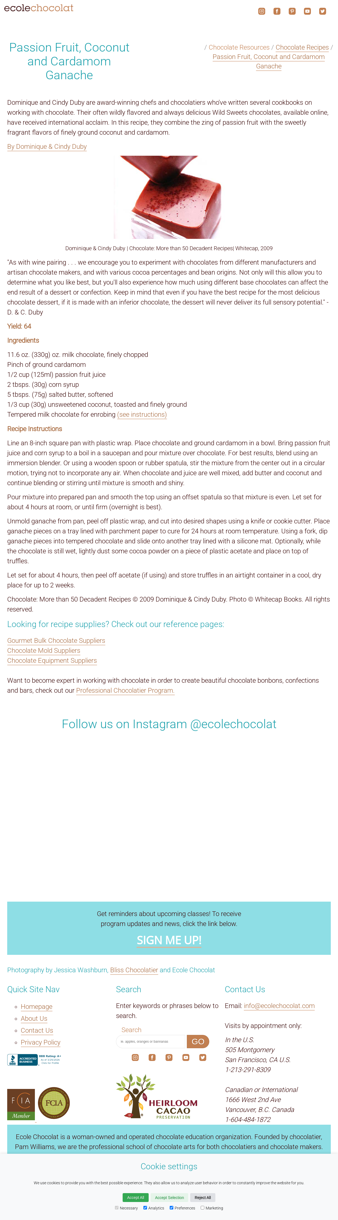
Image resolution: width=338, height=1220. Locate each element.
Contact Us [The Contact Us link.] (37, 1030)
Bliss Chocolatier (134, 970)
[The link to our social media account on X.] (202, 1059)
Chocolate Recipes (302, 47)
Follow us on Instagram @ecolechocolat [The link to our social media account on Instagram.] (169, 724)
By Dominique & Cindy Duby (47, 146)
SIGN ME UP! (169, 940)
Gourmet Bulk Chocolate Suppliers (56, 640)
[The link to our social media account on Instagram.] (135, 1059)
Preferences (182, 1208)
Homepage (36, 1007)
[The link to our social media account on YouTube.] (185, 1059)
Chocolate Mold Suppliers (43, 650)
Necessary (126, 1208)
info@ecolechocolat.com (279, 1006)
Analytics (153, 1208)
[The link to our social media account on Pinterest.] (169, 1059)
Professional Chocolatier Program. (125, 690)
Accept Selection (169, 1197)
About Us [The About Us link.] (34, 1018)
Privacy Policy (40, 1043)
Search (131, 1030)
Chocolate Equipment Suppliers (52, 660)
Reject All (203, 1197)
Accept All (135, 1197)
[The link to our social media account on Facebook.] (152, 1059)
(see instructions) (142, 414)
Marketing (212, 1208)
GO (198, 1041)
